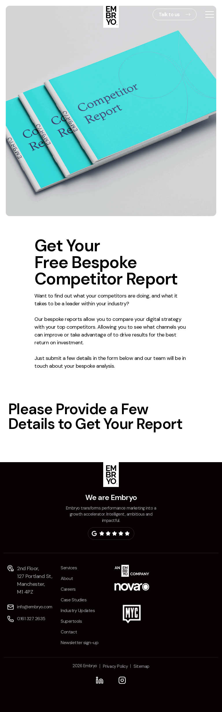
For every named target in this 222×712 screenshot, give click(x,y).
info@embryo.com (34, 607)
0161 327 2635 (31, 619)
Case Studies (73, 600)
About (67, 578)
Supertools (71, 621)
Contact (69, 632)
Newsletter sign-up (79, 643)
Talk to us (169, 14)
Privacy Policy (115, 666)
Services (69, 568)
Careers (68, 589)
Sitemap (141, 666)
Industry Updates (78, 611)
